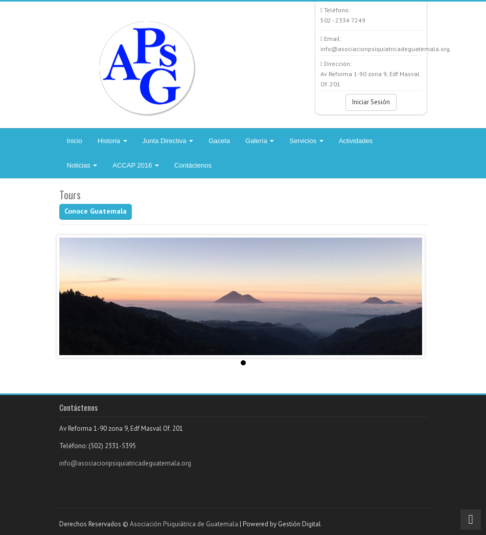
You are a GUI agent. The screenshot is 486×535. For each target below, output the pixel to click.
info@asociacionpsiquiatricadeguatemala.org (125, 463)
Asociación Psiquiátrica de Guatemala (184, 524)
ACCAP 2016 (135, 165)
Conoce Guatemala (95, 211)
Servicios (306, 141)
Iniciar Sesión (371, 102)
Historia (112, 141)
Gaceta (219, 141)
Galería (259, 141)
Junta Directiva (168, 141)
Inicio (74, 141)
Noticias (82, 165)
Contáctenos (193, 165)
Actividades (356, 141)
